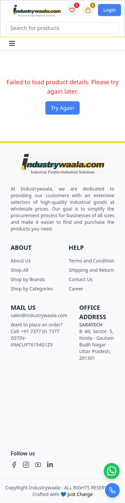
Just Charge (79, 494)
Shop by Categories (32, 288)
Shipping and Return (91, 270)
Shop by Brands (28, 279)
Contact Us (80, 279)
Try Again (62, 108)
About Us (21, 260)
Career (76, 288)
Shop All (19, 270)
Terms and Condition (91, 260)
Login (109, 10)
